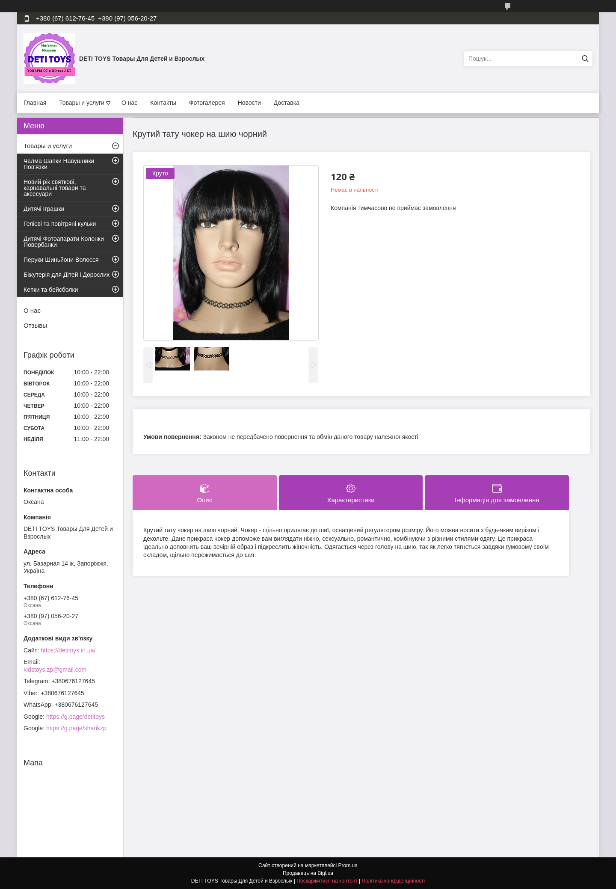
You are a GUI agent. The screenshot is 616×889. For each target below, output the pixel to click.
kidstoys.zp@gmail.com (55, 669)
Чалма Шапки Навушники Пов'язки (59, 163)
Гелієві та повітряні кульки (60, 223)
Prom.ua (348, 865)
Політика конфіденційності (393, 881)
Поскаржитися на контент (326, 881)
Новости (249, 102)
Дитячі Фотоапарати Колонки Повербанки (64, 241)
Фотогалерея (207, 102)
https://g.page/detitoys (75, 716)
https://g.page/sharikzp (76, 728)
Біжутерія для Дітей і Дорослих (67, 274)
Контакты (163, 102)
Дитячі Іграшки (44, 208)
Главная (35, 102)
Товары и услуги (81, 102)
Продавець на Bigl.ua (308, 873)
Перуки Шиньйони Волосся (61, 259)
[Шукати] (585, 58)
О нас (129, 102)
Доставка (286, 102)
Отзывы (35, 325)
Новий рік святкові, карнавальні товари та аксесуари (55, 187)
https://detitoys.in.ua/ (68, 650)
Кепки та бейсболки (51, 289)
